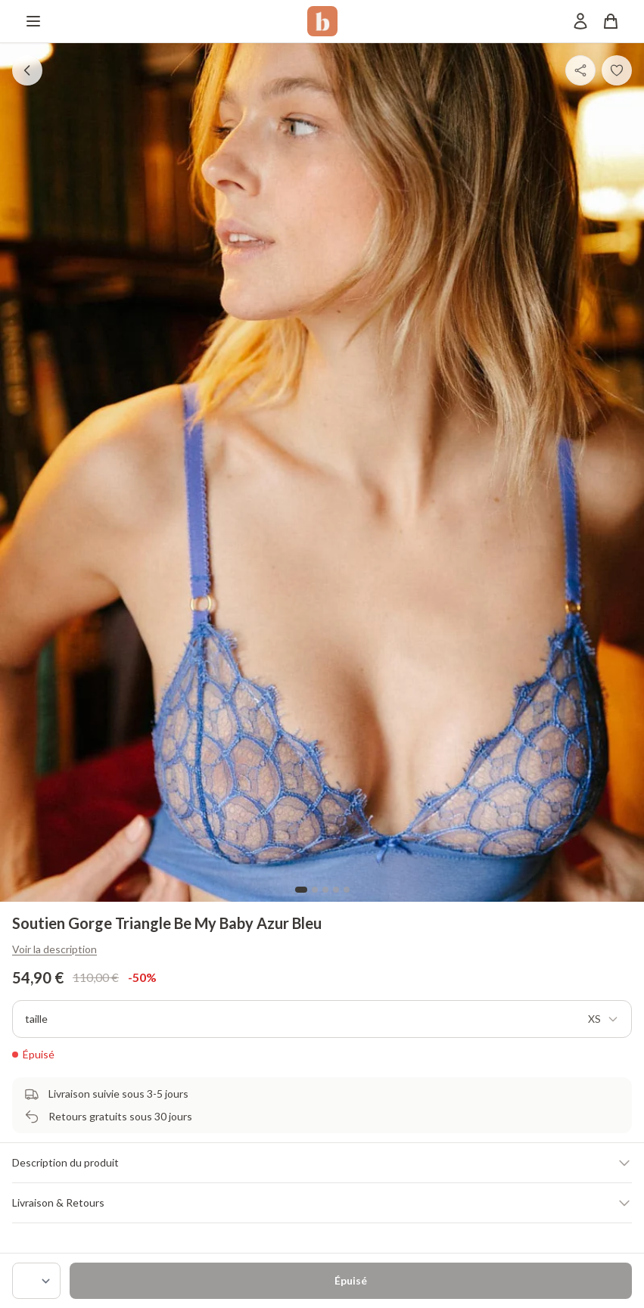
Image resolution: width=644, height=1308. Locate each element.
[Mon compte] (580, 21)
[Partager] (580, 70)
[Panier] (611, 21)
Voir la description (54, 949)
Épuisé (350, 1280)
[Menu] (33, 21)
